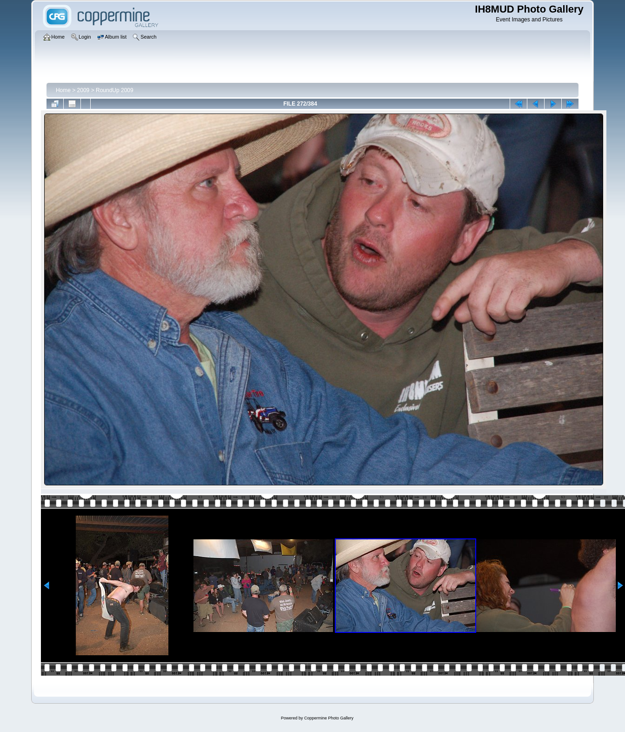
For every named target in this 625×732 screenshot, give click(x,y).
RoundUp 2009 (114, 90)
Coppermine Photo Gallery (328, 718)
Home (63, 90)
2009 (83, 90)
